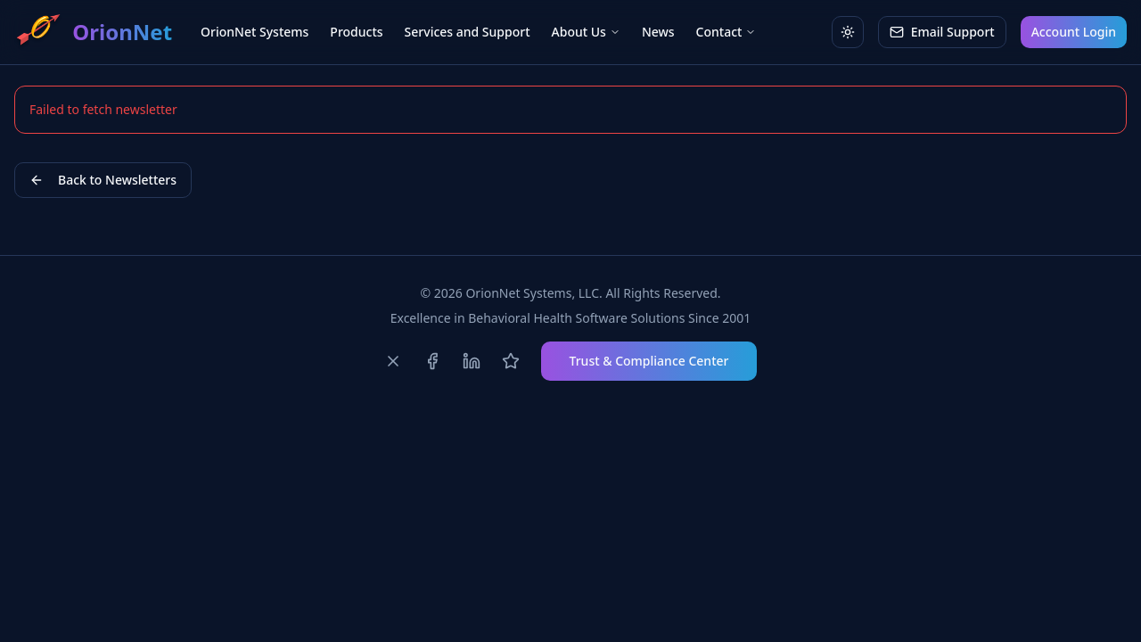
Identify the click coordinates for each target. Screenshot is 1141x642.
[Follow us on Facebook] (432, 361)
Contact (726, 31)
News (658, 31)
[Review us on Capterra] (511, 361)
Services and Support (467, 31)
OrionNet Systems (254, 31)
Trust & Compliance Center (649, 360)
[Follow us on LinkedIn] (471, 361)
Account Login (1073, 31)
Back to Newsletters (102, 179)
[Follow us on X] (393, 361)
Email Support (942, 31)
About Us (586, 31)
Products (356, 31)
